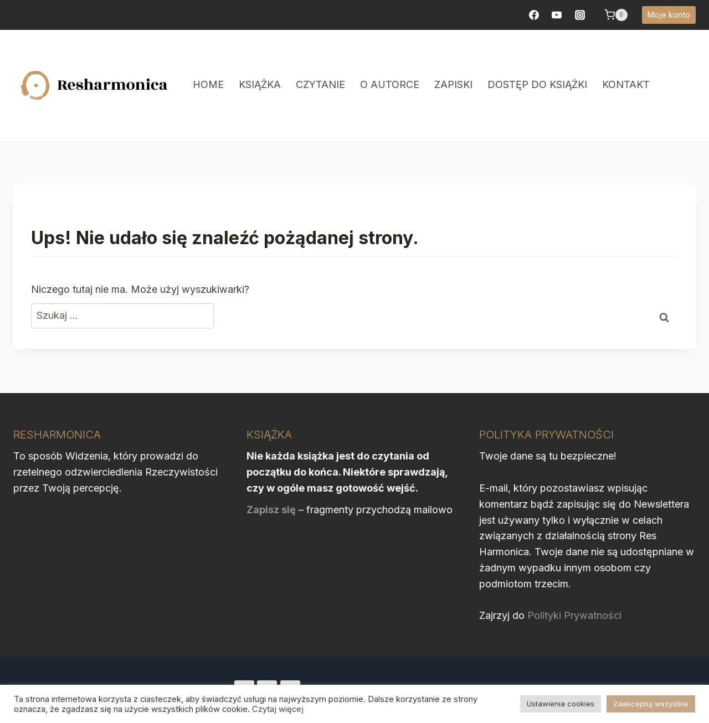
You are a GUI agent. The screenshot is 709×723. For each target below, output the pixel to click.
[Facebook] (534, 15)
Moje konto (669, 14)
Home (208, 84)
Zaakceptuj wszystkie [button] (651, 703)
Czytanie (320, 84)
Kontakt (626, 84)
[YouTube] (557, 15)
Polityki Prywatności (574, 615)
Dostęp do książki (537, 84)
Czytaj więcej (278, 709)
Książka (260, 84)
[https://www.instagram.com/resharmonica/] (580, 15)
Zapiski (453, 84)
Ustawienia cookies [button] (560, 703)
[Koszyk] (615, 15)
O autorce (389, 84)
